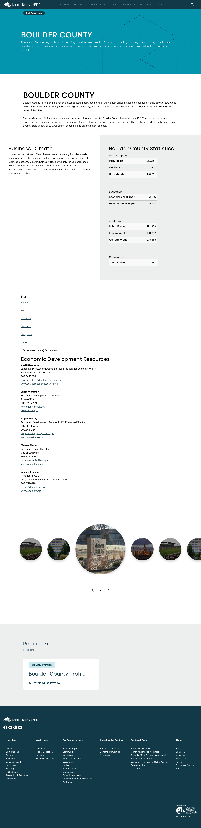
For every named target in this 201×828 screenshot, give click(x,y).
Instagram (12, 727)
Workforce (67, 782)
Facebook (7, 727)
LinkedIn (17, 727)
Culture (9, 755)
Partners (180, 762)
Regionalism (69, 772)
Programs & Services (185, 765)
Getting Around (13, 762)
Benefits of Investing (110, 751)
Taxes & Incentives (72, 775)
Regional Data (147, 4)
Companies (41, 748)
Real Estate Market (72, 768)
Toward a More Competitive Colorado (149, 755)
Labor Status (69, 762)
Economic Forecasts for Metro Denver (149, 762)
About (161, 4)
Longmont (26, 334)
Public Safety (12, 772)
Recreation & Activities (17, 775)
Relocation (11, 778)
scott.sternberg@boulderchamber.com (41, 380)
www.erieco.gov (29, 410)
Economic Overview (140, 748)
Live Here (64, 4)
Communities (69, 751)
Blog (178, 748)
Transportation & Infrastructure (77, 778)
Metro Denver (22, 4)
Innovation (68, 755)
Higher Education (44, 751)
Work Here (80, 4)
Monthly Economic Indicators (145, 751)
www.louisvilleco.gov (32, 464)
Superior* (26, 342)
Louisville (26, 326)
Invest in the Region (124, 4)
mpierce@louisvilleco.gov (34, 460)
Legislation (68, 765)
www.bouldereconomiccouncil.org (39, 383)
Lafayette (26, 318)
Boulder (25, 302)
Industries (40, 755)
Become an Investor (109, 748)
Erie (23, 310)
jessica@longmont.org (33, 487)
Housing (10, 768)
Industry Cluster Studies (142, 758)
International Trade (72, 758)
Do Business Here (99, 4)
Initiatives (180, 755)
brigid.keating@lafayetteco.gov (37, 433)
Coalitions (105, 755)
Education (10, 758)
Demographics (138, 765)
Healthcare (11, 765)
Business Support (71, 748)
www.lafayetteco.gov (32, 437)
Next (108, 590)
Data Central (137, 768)
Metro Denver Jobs (45, 758)
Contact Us (181, 751)
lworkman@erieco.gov (33, 406)
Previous (92, 590)
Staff (178, 768)
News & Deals (182, 758)
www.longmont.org (31, 490)
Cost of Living (12, 751)
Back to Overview (34, 13)
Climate (9, 748)
